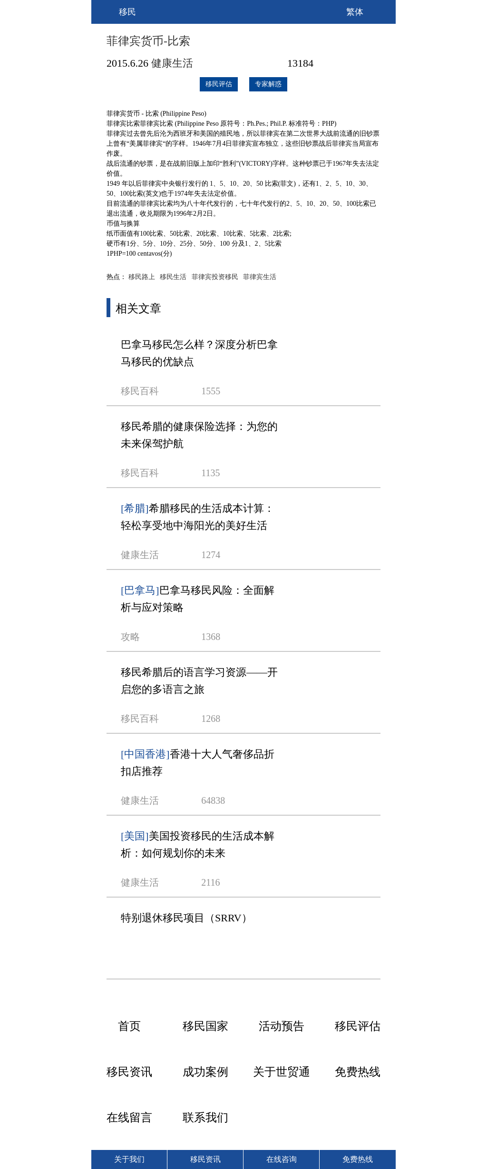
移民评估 (218, 84)
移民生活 (173, 276)
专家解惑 (268, 84)
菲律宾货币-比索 (148, 41)
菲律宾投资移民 (215, 276)
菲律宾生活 (259, 276)
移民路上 (141, 276)
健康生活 (172, 63)
